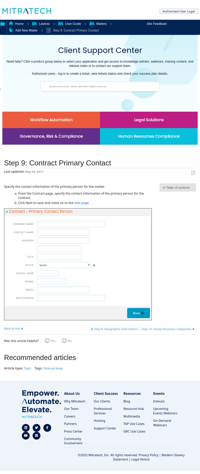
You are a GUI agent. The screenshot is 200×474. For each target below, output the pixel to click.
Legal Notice (140, 459)
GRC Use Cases (134, 431)
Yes (53, 341)
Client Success (106, 393)
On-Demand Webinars (162, 422)
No (70, 341)
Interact (159, 401)
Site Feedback (157, 23)
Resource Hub (133, 409)
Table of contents (178, 187)
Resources (132, 393)
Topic (27, 368)
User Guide (70, 23)
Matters (99, 23)
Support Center (105, 428)
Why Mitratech (74, 401)
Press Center (73, 431)
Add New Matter (24, 30)
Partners (70, 424)
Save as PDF (193, 173)
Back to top (12, 328)
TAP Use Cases (134, 424)
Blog (126, 401)
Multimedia (131, 416)
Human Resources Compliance (148, 136)
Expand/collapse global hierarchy (2, 23)
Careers (69, 416)
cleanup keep (53, 368)
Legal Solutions (149, 120)
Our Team (71, 409)
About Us (72, 393)
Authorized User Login (178, 11)
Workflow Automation (51, 120)
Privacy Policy (148, 455)
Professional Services (103, 411)
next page (81, 203)
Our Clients (102, 401)
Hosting (99, 420)
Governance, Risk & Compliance (51, 136)
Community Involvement (73, 441)
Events (158, 393)
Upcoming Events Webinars (165, 411)
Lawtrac (41, 23)
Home (17, 23)
